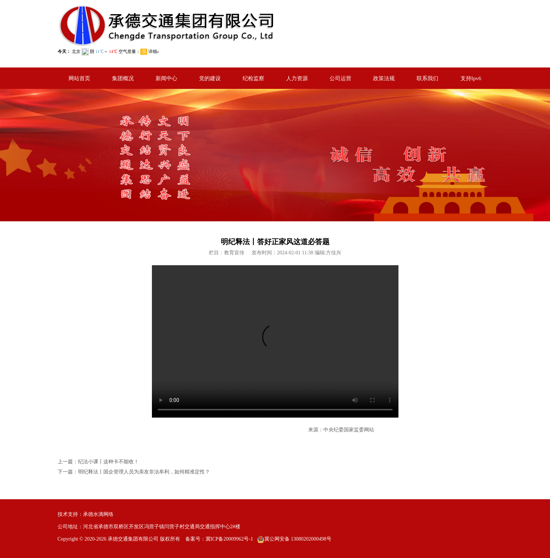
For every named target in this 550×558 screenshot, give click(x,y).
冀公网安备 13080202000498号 (298, 539)
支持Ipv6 (470, 78)
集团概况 (123, 78)
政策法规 (384, 78)
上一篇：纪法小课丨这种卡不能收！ (98, 461)
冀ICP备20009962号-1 (229, 539)
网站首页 (79, 78)
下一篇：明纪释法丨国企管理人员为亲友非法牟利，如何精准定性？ (134, 472)
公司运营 (340, 78)
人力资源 (297, 78)
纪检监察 (253, 78)
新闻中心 (166, 78)
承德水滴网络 (98, 514)
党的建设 (210, 78)
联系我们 (427, 78)
